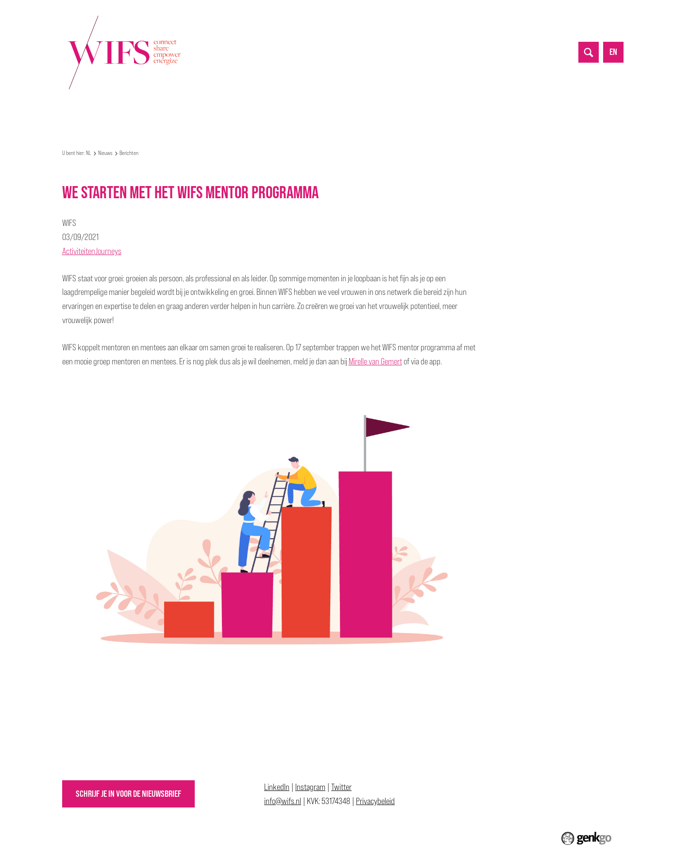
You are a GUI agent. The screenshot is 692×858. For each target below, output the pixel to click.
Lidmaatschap (424, 108)
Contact (474, 108)
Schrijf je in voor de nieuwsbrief (128, 794)
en (613, 52)
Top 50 (312, 108)
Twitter (341, 787)
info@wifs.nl (282, 801)
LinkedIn (276, 787)
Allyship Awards (362, 108)
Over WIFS (94, 108)
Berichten (128, 153)
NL (66, 108)
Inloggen (515, 108)
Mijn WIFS (139, 108)
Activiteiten (78, 251)
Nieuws (219, 108)
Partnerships (266, 108)
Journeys (108, 251)
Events (180, 108)
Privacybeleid (375, 801)
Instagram (310, 787)
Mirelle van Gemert (375, 361)
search (588, 52)
